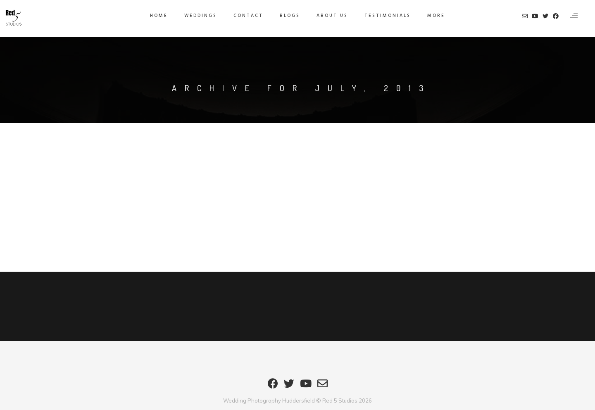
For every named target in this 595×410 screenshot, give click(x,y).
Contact (248, 15)
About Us (332, 15)
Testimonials (387, 15)
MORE (436, 15)
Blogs (290, 15)
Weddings (200, 15)
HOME (159, 15)
